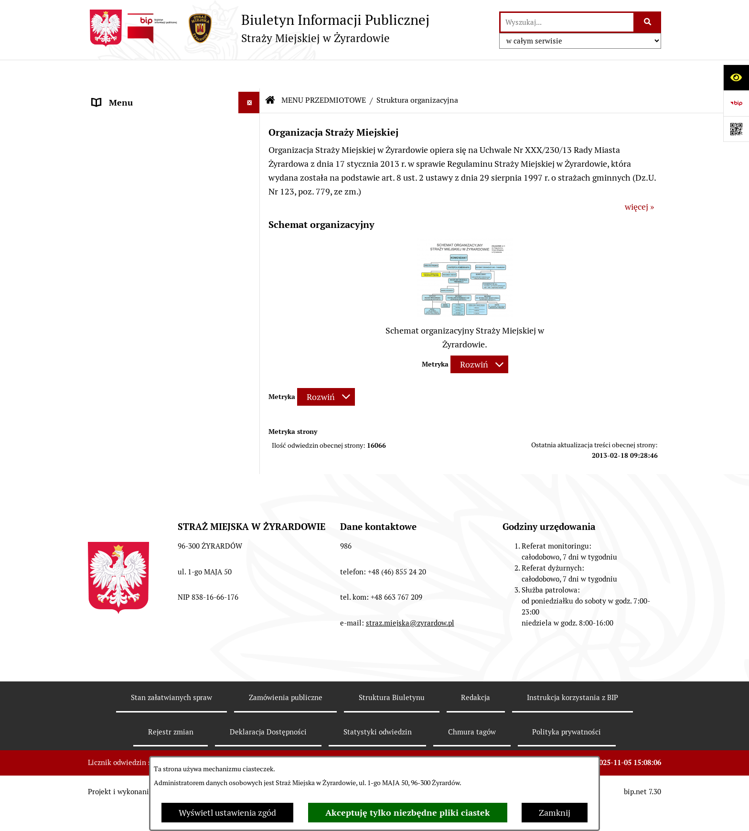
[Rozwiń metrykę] (479, 336)
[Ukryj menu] (249, 74)
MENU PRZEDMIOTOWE (323, 71)
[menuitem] (174, 123)
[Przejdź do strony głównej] (258, 28)
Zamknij (554, 812)
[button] (465, 287)
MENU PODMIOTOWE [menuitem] (134, 95)
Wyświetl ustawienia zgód (227, 812)
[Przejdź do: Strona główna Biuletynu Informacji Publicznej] (270, 71)
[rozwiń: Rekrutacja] (251, 492)
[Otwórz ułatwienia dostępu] (736, 77)
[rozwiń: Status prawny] (251, 123)
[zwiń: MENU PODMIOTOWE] (251, 95)
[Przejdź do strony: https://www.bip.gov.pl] (736, 103)
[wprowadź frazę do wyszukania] (567, 22)
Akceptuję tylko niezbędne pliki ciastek (407, 812)
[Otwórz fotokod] (736, 129)
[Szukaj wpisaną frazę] (648, 22)
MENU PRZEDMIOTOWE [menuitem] (139, 233)
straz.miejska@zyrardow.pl (410, 685)
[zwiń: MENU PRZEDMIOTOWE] (251, 234)
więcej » (639, 178)
